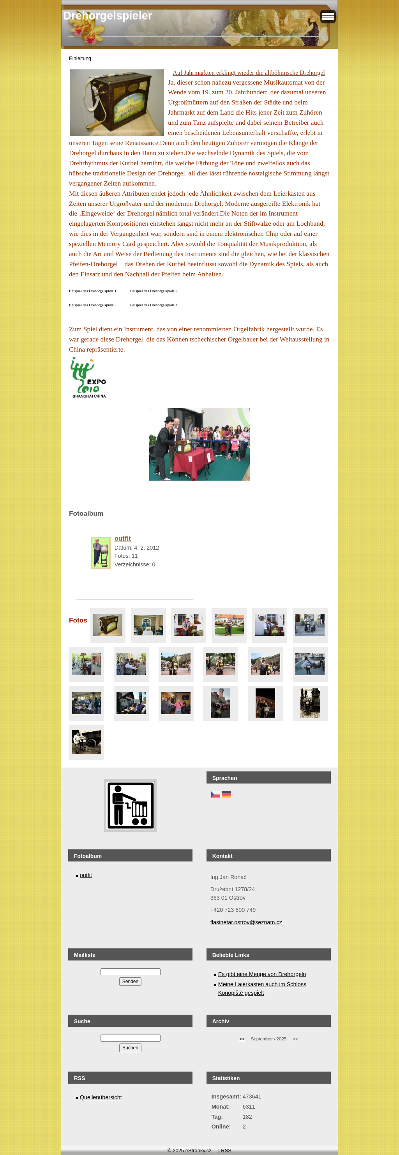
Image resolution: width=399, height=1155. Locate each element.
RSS (226, 1150)
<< (241, 1038)
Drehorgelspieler (107, 15)
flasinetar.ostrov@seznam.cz (246, 922)
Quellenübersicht (101, 1097)
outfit (86, 875)
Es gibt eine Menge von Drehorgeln (262, 974)
